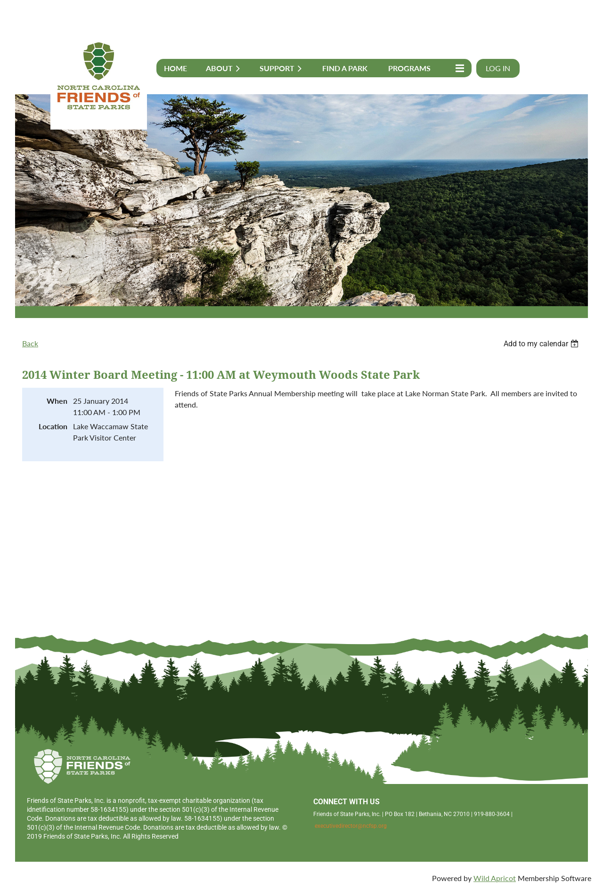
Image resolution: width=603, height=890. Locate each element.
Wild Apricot (494, 878)
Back (30, 343)
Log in (498, 68)
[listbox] (542, 344)
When (57, 400)
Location (53, 426)
